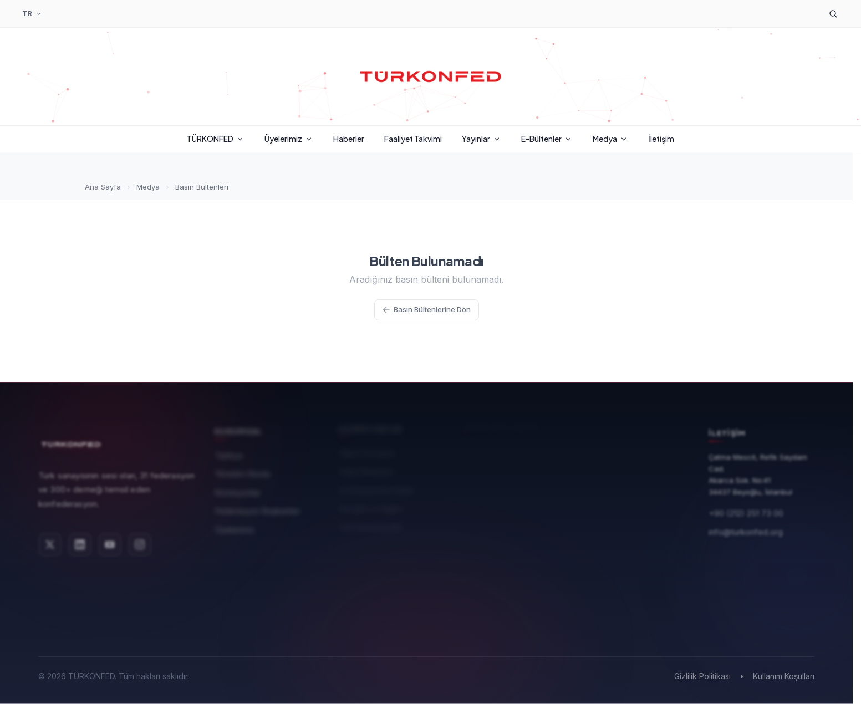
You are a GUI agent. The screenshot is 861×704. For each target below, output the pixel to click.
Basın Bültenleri (201, 186)
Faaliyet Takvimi (413, 139)
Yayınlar (481, 139)
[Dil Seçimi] (32, 14)
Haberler (348, 139)
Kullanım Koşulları (783, 676)
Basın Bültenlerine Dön (427, 309)
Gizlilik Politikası (702, 676)
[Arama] (833, 14)
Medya (610, 139)
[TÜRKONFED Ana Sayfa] (431, 76)
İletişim (661, 139)
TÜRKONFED (215, 139)
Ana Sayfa (103, 186)
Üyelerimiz (288, 139)
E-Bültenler (547, 139)
